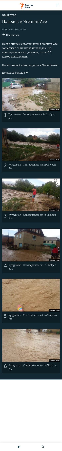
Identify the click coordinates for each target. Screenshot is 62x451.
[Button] (10, 36)
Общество (9, 15)
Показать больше (15, 72)
